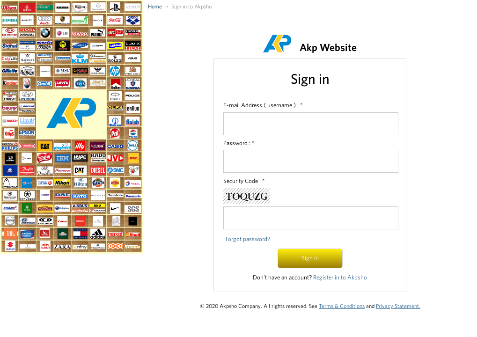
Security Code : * (243, 180)
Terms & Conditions (342, 305)
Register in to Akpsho (340, 277)
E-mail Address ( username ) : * (262, 105)
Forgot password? (248, 238)
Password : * (238, 143)
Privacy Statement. (398, 305)
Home (155, 6)
